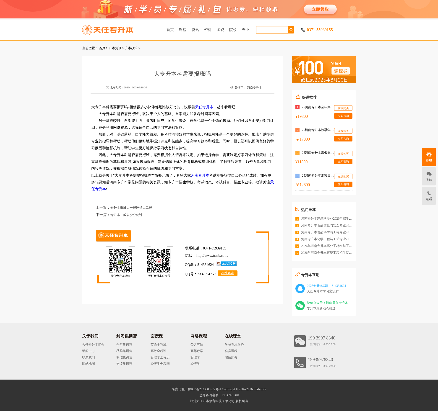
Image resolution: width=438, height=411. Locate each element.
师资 (220, 30)
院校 (233, 30)
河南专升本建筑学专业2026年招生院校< (329, 218)
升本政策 (131, 48)
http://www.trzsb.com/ (212, 255)
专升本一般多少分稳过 (126, 215)
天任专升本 (204, 107)
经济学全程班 (160, 363)
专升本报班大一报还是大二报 (131, 207)
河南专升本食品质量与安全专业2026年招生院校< (335, 225)
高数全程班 (159, 351)
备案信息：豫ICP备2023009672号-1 (196, 389)
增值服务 (231, 357)
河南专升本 (254, 87)
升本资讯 (115, 48)
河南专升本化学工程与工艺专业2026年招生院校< (335, 239)
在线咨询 (227, 273)
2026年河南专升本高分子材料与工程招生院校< (334, 246)
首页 (170, 30)
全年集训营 (124, 344)
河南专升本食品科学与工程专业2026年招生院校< (335, 232)
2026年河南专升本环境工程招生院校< (327, 252)
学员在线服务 (234, 344)
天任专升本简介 (93, 344)
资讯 (195, 30)
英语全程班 (159, 344)
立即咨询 (343, 116)
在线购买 (343, 108)
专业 (245, 30)
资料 (207, 30)
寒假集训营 (124, 357)
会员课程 (231, 351)
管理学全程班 (160, 357)
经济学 (195, 363)
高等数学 (196, 351)
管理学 (195, 357)
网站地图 (88, 363)
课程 (182, 30)
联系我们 (88, 357)
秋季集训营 (124, 351)
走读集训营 (124, 363)
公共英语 (196, 344)
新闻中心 (88, 351)
